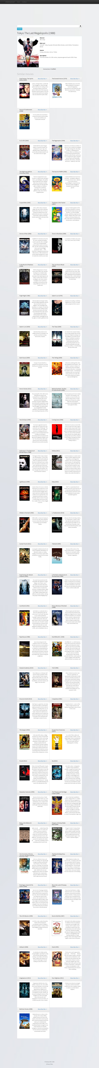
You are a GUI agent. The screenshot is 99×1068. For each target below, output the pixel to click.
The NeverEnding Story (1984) (58, 854)
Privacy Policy (50, 1064)
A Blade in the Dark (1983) (26, 513)
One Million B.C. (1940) (58, 637)
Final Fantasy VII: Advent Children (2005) (26, 575)
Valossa (47, 1061)
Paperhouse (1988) (24, 637)
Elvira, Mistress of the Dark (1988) (59, 606)
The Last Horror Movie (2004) (58, 265)
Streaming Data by (49, 69)
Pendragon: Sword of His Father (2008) (26, 885)
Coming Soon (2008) (57, 420)
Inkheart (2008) (23, 947)
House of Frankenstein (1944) (25, 110)
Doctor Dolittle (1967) (58, 916)
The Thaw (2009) (56, 327)
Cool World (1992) (24, 606)
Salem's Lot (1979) (57, 296)
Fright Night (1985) (24, 296)
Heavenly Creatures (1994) (26, 792)
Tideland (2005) (56, 544)
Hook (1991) (55, 947)
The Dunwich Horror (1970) (59, 78)
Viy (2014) (54, 761)
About (18, 2)
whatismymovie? (10, 2)
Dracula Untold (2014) (25, 699)
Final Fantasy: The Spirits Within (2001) (26, 79)
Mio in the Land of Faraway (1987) (59, 885)
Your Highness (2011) (58, 978)
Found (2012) (23, 761)
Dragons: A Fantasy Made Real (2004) (58, 823)
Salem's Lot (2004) (24, 327)
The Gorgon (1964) (24, 730)
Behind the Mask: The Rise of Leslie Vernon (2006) (59, 389)
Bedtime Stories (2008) (25, 1009)
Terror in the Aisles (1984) (59, 234)
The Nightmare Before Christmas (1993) (25, 172)
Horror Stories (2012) (25, 389)
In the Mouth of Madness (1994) (26, 265)
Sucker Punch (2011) (25, 544)
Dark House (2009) (24, 358)
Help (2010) (55, 482)
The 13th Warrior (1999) (26, 916)
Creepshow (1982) (57, 699)
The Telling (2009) (57, 358)
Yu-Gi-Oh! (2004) (24, 141)
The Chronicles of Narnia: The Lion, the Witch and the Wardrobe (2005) (26, 855)
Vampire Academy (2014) (26, 668)
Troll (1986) (55, 668)
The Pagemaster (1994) (58, 141)
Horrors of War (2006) (25, 234)
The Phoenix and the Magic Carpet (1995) (59, 792)
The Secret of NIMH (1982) (59, 172)
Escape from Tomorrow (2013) (58, 730)
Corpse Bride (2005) (25, 203)
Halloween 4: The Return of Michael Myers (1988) (27, 451)
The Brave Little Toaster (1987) (58, 203)
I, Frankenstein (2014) (58, 513)
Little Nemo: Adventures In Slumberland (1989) (59, 575)
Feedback (24, 2)
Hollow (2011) (56, 451)
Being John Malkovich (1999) (25, 823)
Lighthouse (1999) (24, 482)
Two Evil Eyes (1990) (25, 420)
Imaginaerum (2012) (25, 978)
